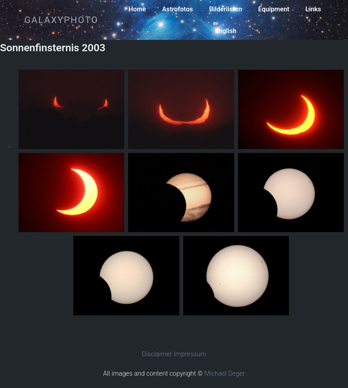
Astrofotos (177, 9)
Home (137, 9)
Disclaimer (157, 354)
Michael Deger (224, 373)
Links (313, 9)
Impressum (190, 354)
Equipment (273, 9)
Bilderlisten (225, 9)
